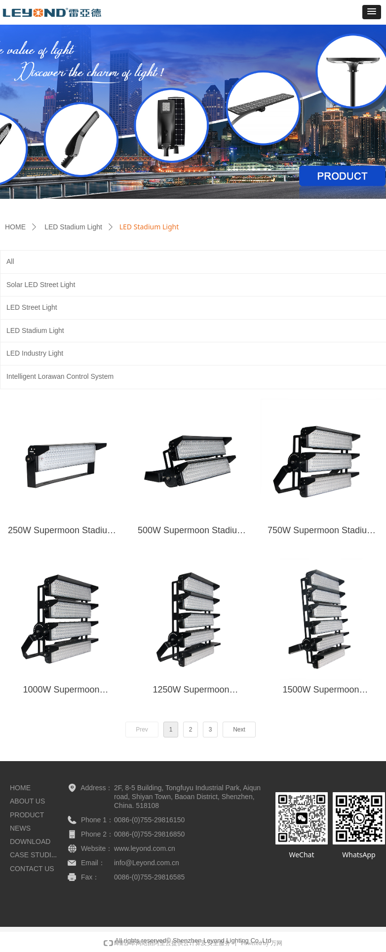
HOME (15, 227)
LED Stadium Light (73, 227)
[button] (371, 12)
